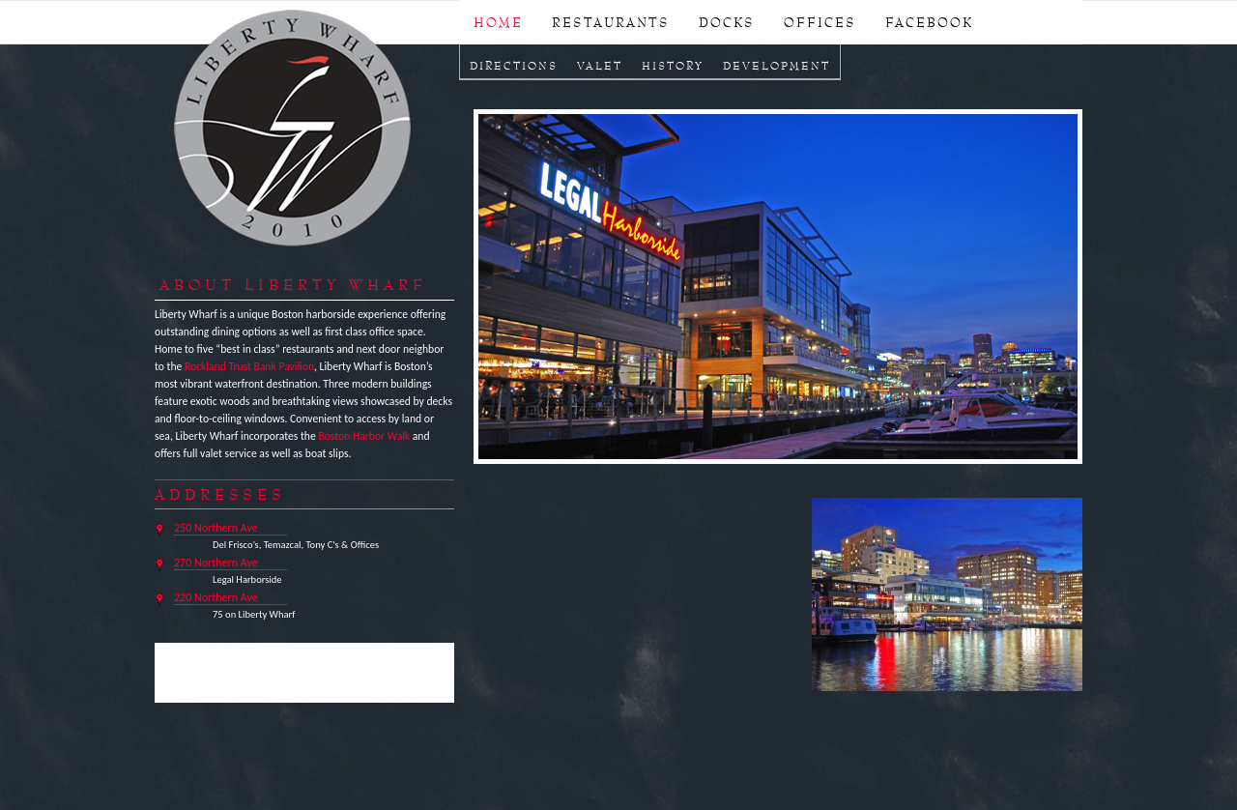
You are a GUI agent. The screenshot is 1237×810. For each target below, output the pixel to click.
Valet (599, 65)
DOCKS (727, 22)
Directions (514, 65)
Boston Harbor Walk (364, 436)
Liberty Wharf (294, 129)
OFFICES (820, 22)
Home (498, 22)
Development (776, 65)
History (673, 65)
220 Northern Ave (216, 597)
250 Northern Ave (216, 528)
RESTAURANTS (611, 22)
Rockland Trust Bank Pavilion (249, 366)
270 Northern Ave (216, 562)
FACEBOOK (929, 22)
